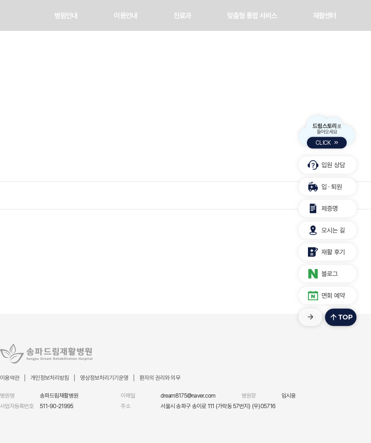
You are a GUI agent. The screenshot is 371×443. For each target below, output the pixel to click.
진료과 (182, 15)
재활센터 (324, 15)
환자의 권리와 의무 (159, 377)
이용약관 (9, 377)
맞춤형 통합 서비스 (252, 15)
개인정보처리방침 (49, 377)
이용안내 (125, 15)
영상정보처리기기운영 (104, 377)
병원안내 (66, 15)
